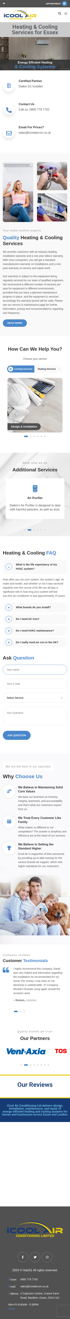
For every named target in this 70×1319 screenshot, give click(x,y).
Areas (11, 1308)
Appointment (56, 3)
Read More (14, 323)
